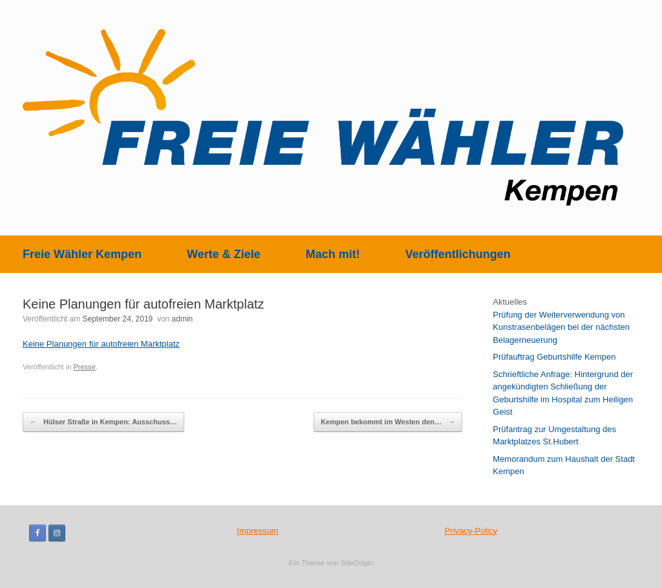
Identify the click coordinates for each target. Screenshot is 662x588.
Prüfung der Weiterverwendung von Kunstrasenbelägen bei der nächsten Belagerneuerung (561, 327)
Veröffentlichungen (458, 254)
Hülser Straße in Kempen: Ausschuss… (103, 422)
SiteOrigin (357, 563)
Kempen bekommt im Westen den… (388, 422)
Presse (84, 367)
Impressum (257, 531)
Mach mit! (333, 254)
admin (182, 318)
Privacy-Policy (471, 531)
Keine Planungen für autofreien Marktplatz (101, 344)
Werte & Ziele (224, 254)
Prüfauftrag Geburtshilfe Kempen (554, 357)
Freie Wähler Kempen (82, 254)
